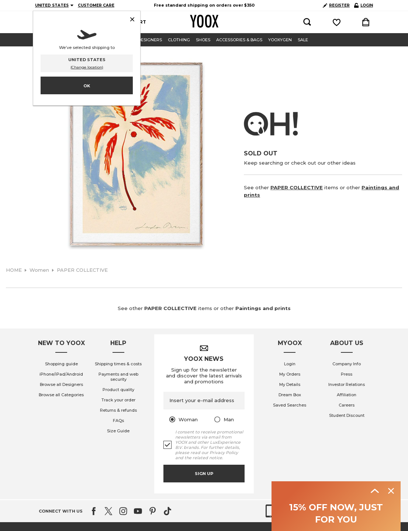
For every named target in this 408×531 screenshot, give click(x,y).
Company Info (346, 363)
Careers (347, 405)
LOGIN (363, 5)
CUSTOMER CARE (96, 5)
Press (346, 374)
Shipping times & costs (118, 363)
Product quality (118, 389)
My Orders (289, 374)
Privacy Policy (224, 452)
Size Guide (118, 430)
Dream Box (290, 394)
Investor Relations (346, 384)
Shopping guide (61, 363)
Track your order (118, 399)
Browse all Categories (61, 394)
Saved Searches (289, 405)
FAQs (118, 420)
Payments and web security (118, 377)
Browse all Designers (61, 384)
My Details (289, 384)
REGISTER (336, 5)
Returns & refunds (118, 410)
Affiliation (346, 394)
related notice (207, 457)
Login (289, 363)
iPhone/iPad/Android (61, 374)
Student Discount (346, 415)
